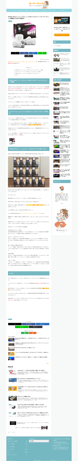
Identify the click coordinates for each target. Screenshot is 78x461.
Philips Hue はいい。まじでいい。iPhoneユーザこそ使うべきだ (27, 70)
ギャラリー (46, 457)
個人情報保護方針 (52, 457)
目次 (27, 64)
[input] (62, 46)
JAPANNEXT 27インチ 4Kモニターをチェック (62, 35)
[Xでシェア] (14, 53)
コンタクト (63, 457)
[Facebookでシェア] (21, 53)
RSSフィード (68, 457)
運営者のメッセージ (40, 457)
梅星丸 (64, 231)
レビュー (10, 316)
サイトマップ (58, 457)
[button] (42, 53)
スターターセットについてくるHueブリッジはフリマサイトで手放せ (28, 68)
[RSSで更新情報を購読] (30, 330)
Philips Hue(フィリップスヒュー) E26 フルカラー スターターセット (22, 58)
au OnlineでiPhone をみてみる (60, 439)
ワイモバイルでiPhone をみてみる (61, 444)
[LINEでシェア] (35, 53)
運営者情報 (34, 457)
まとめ (16, 72)
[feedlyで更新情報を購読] (27, 330)
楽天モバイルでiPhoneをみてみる (61, 445)
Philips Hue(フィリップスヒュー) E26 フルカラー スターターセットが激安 (29, 67)
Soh (62, 192)
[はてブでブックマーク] (28, 53)
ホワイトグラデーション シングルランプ (29, 210)
